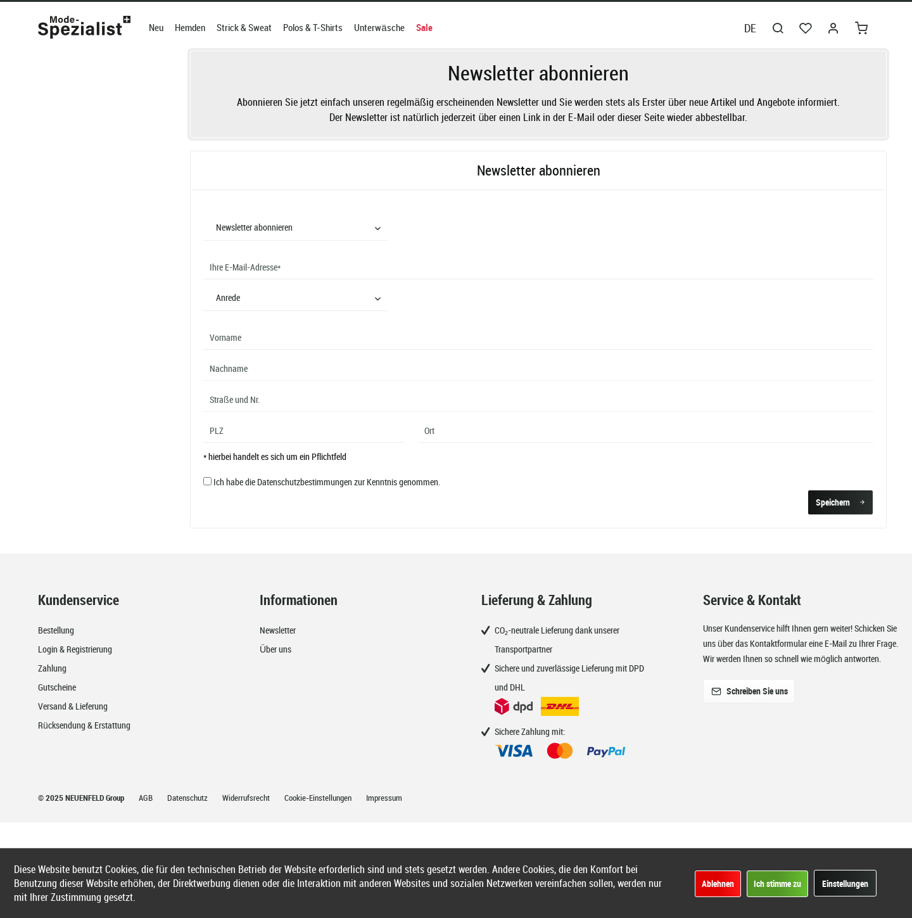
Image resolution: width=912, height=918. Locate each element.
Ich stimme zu (777, 883)
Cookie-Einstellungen (318, 797)
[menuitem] (156, 27)
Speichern (840, 500)
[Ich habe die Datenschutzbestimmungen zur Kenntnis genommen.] (207, 481)
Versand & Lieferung (73, 706)
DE (750, 27)
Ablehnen (718, 883)
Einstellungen (845, 883)
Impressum (384, 797)
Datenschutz (188, 797)
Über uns (275, 649)
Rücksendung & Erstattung (84, 725)
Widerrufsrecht (247, 797)
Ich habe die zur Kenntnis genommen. (326, 482)
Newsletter (278, 630)
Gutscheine (57, 687)
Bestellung (56, 630)
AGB (147, 797)
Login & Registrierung (75, 649)
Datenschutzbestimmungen (304, 482)
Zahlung (52, 668)
